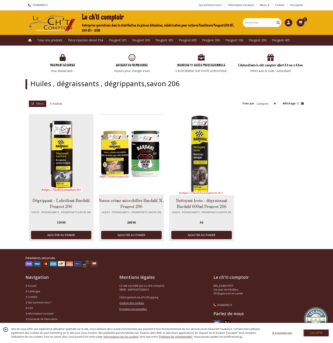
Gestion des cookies (131, 303)
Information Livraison (39, 313)
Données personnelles (133, 309)
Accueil (30, 286)
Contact (279, 5)
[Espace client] (288, 22)
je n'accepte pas (282, 333)
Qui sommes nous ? (38, 302)
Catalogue (32, 291)
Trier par (248, 103)
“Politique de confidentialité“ (175, 337)
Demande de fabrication (41, 319)
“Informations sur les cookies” (121, 337)
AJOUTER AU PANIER (61, 235)
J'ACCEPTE (316, 333)
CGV (29, 308)
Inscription (296, 5)
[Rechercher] (278, 22)
